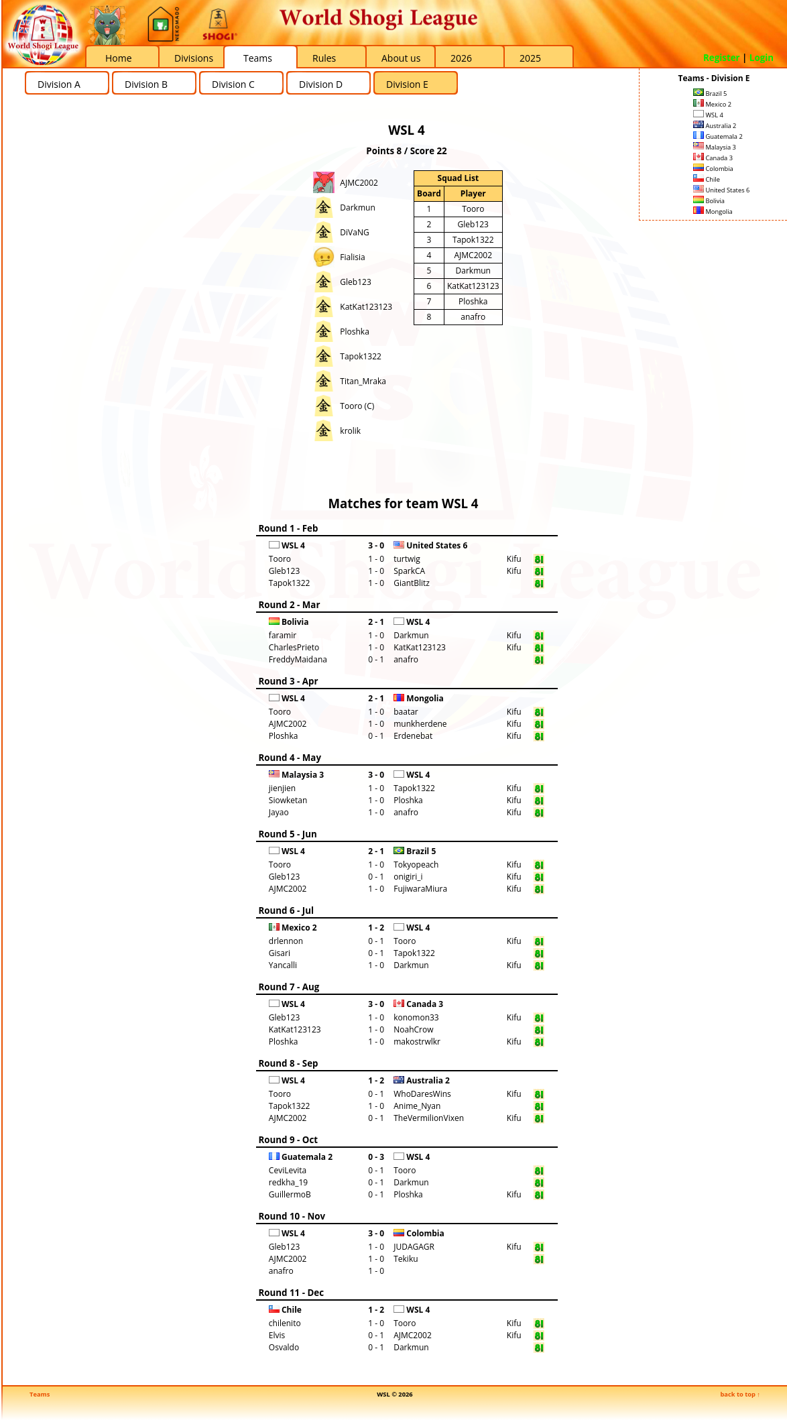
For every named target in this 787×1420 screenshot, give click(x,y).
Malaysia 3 (714, 147)
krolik (350, 430)
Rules (324, 58)
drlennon (286, 941)
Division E (407, 84)
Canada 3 (713, 158)
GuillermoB (290, 1194)
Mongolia (713, 211)
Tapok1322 (360, 356)
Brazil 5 (710, 93)
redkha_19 (288, 1182)
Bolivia (709, 200)
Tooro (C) (357, 406)
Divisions (193, 58)
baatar (406, 711)
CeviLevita (287, 1170)
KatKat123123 (366, 306)
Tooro (473, 209)
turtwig (407, 559)
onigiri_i (408, 876)
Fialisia (352, 257)
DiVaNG (354, 232)
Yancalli (283, 965)
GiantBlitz (412, 583)
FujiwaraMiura (420, 888)
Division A (59, 84)
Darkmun (357, 207)
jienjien (282, 788)
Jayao (279, 812)
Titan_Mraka (363, 381)
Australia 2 (714, 125)
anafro (473, 316)
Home (118, 58)
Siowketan (288, 800)
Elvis (277, 1335)
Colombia (713, 168)
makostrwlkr (417, 1041)
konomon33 (416, 1017)
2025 (530, 58)
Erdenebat (413, 736)
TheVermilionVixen (429, 1118)
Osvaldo (284, 1347)
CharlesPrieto (294, 647)
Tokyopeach (416, 864)
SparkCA (409, 571)
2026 (461, 58)
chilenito (285, 1323)
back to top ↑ (740, 1394)
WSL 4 (708, 115)
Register (721, 58)
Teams (257, 58)
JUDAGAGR (414, 1246)
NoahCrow (413, 1029)
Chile (706, 179)
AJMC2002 (359, 182)
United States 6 (721, 190)
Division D (321, 84)
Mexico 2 (712, 104)
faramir (282, 635)
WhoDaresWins (422, 1094)
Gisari (279, 953)
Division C (233, 84)
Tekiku (406, 1258)
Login (761, 58)
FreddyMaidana (298, 659)
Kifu (514, 559)
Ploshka (354, 331)
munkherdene (420, 723)
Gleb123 (355, 282)
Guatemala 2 (718, 136)
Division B (146, 84)
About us (400, 58)
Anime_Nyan (417, 1106)
